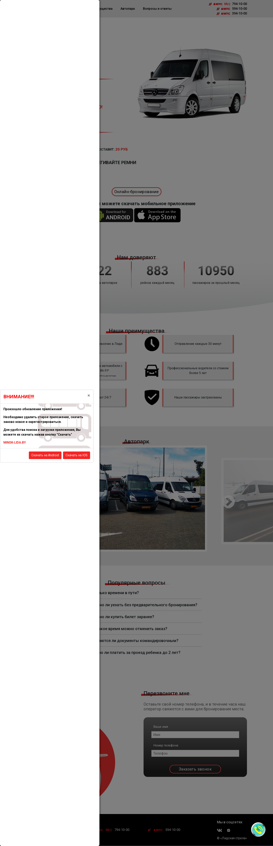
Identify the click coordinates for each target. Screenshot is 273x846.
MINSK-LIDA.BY (14, 442)
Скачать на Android (45, 455)
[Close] (88, 395)
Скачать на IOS (76, 455)
